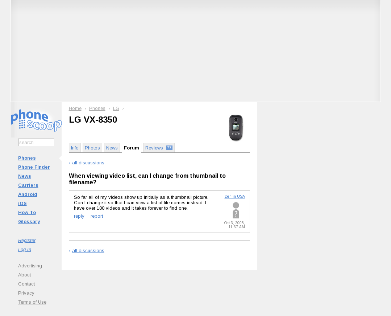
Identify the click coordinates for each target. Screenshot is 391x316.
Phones (27, 158)
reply (79, 215)
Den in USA (235, 196)
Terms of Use (32, 302)
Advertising (30, 265)
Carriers (28, 185)
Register (27, 240)
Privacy (26, 293)
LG (116, 108)
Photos (92, 148)
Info (75, 148)
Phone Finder (34, 167)
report (97, 215)
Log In (24, 249)
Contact (26, 284)
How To (27, 212)
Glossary (29, 221)
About (24, 275)
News (24, 176)
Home (75, 108)
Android (27, 194)
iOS (22, 203)
